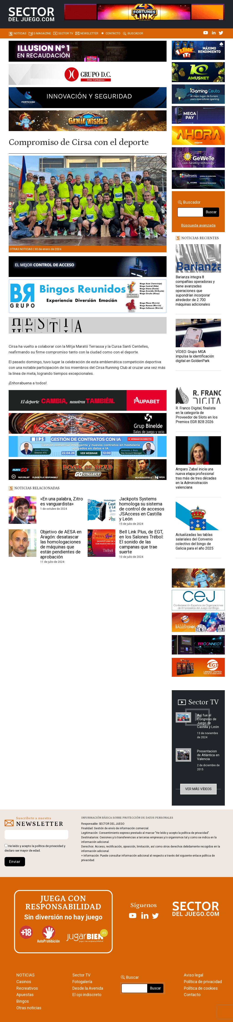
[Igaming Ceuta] (198, 95)
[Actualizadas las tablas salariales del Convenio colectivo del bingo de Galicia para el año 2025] (198, 516)
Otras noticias (21, 249)
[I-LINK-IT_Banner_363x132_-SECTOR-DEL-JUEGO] (198, 51)
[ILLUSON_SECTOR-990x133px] (88, 52)
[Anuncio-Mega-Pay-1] (198, 116)
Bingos (22, 1001)
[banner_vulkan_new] (88, 267)
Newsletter (89, 33)
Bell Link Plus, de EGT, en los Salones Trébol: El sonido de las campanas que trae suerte (141, 541)
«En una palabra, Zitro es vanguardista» (61, 501)
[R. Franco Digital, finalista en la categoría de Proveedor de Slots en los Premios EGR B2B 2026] (198, 389)
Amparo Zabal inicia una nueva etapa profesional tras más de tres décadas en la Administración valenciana (196, 478)
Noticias (20, 33)
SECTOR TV (65, 33)
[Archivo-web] (198, 180)
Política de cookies (201, 988)
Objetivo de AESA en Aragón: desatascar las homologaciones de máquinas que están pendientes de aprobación (60, 544)
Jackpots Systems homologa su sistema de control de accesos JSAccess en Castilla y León (141, 508)
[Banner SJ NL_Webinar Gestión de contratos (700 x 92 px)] (88, 447)
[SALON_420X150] (198, 136)
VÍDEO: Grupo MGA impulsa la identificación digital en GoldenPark (195, 356)
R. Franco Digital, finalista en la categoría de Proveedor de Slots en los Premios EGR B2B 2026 (197, 415)
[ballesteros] (198, 623)
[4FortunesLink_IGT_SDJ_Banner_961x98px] (144, 11)
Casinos (23, 981)
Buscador (135, 33)
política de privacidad (49, 846)
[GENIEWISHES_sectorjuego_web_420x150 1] (198, 578)
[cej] (198, 600)
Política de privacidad (203, 981)
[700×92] (88, 470)
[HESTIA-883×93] (88, 326)
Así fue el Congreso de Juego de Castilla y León (208, 721)
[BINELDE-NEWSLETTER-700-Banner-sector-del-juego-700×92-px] (88, 424)
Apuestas (25, 994)
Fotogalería (82, 981)
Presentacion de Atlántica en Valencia (208, 755)
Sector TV (81, 975)
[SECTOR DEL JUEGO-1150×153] (88, 75)
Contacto (113, 33)
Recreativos (27, 988)
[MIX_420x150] (198, 668)
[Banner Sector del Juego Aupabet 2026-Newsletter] (88, 401)
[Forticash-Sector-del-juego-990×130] (88, 98)
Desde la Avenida (87, 988)
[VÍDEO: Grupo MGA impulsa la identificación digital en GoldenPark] (198, 333)
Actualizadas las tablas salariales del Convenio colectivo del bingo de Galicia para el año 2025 (194, 541)
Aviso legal (193, 975)
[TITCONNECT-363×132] (198, 645)
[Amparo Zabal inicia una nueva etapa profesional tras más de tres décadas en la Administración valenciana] (198, 450)
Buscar (211, 212)
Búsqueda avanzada (198, 225)
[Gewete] (198, 158)
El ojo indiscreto (86, 994)
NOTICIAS (25, 975)
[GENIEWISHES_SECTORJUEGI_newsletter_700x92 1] (88, 121)
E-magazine (42, 33)
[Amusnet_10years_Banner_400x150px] (198, 73)
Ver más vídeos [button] (198, 789)
